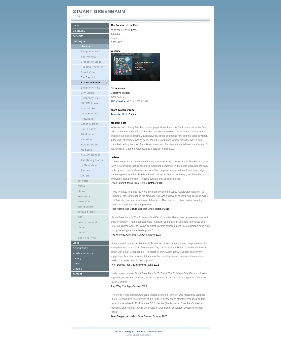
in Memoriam (89, 165)
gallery (77, 258)
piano (81, 227)
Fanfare (85, 170)
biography (79, 30)
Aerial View (88, 72)
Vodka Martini (89, 124)
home (76, 25)
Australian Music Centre (123, 114)
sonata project (87, 211)
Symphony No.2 (90, 98)
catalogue (79, 41)
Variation (86, 139)
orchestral (84, 46)
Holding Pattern (90, 144)
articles (77, 268)
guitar (81, 232)
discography (80, 248)
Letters (85, 175)
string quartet (86, 206)
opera (81, 186)
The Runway (88, 56)
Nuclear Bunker (90, 155)
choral (82, 191)
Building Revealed (92, 67)
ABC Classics (118, 101)
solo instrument (87, 222)
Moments (86, 149)
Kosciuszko (88, 108)
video (76, 243)
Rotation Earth (90, 82)
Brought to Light (91, 61)
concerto (83, 180)
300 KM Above (90, 103)
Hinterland (87, 118)
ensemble (84, 201)
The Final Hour (87, 237)
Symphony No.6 (90, 51)
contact (77, 274)
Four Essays (88, 129)
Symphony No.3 (90, 87)
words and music (83, 253)
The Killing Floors (92, 160)
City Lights (87, 93)
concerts (78, 36)
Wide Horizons (90, 113)
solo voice (84, 196)
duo (80, 217)
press (76, 263)
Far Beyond (88, 77)
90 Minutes (88, 134)
